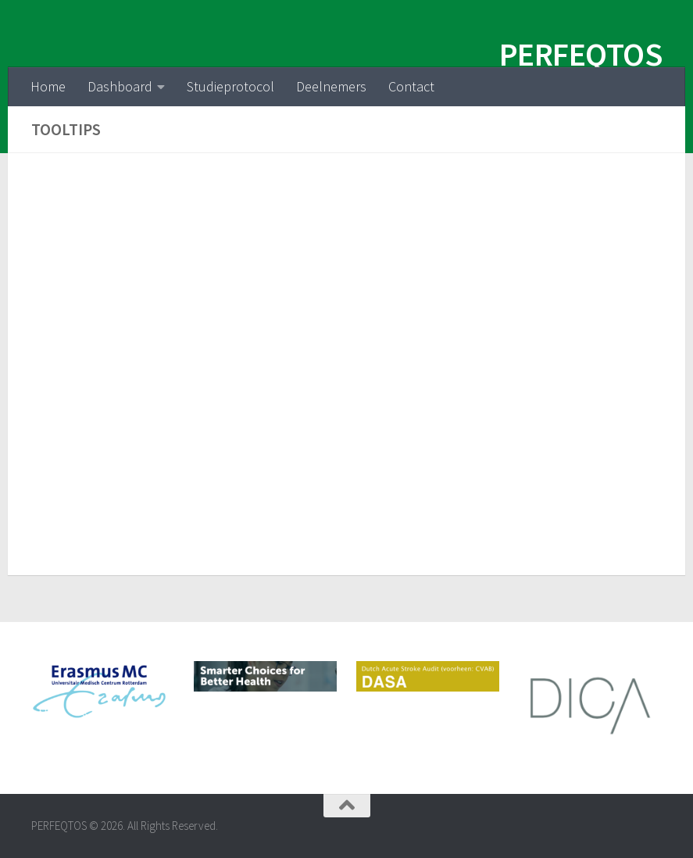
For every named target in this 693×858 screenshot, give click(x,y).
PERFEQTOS (581, 54)
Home (48, 86)
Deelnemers (331, 86)
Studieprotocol (230, 86)
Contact (411, 86)
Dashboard (120, 86)
